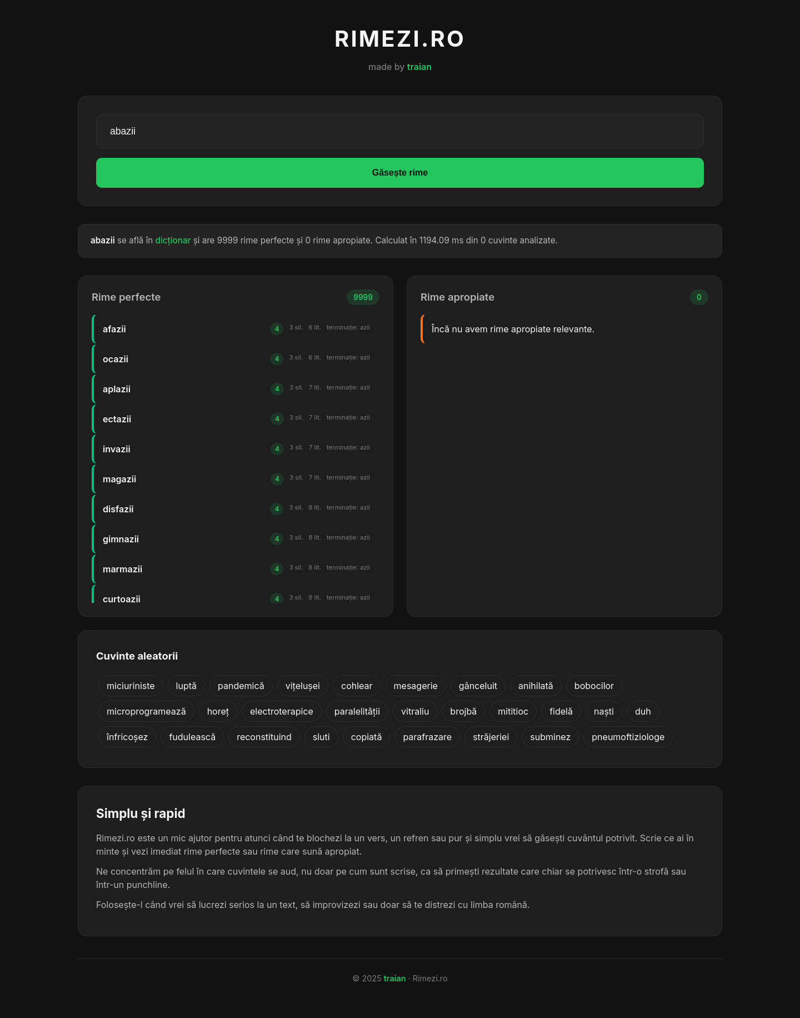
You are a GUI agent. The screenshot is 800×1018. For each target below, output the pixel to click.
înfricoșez (127, 736)
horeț (218, 711)
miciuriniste (131, 685)
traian (419, 66)
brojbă (463, 711)
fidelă (561, 711)
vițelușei (303, 685)
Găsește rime (400, 172)
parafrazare (427, 736)
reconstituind (264, 736)
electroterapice (281, 711)
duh (643, 711)
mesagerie (416, 685)
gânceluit (478, 685)
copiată (366, 736)
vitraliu (415, 711)
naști (604, 711)
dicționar (173, 240)
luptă (186, 685)
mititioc (513, 711)
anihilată (535, 685)
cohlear (357, 685)
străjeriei (491, 736)
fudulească (192, 736)
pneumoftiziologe (628, 736)
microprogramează (146, 711)
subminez (550, 736)
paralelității (357, 711)
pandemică (241, 685)
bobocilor (594, 685)
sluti (321, 736)
